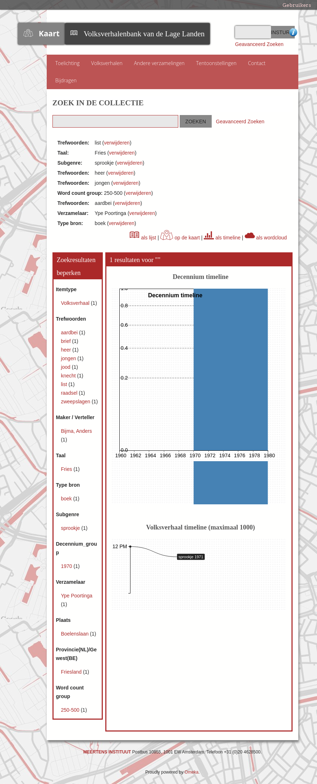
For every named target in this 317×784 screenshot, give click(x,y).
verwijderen (117, 143)
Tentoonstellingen (216, 63)
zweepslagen (76, 401)
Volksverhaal (76, 303)
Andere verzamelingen (159, 63)
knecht (69, 376)
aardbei (70, 332)
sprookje (71, 528)
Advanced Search (292, 32)
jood (66, 367)
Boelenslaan (75, 634)
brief (66, 341)
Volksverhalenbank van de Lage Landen (144, 33)
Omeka (192, 772)
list (64, 384)
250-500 (71, 710)
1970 (67, 566)
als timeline (222, 237)
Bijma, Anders (76, 431)
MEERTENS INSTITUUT (107, 752)
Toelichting (67, 63)
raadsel (70, 393)
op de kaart (180, 237)
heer (66, 350)
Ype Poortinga (76, 596)
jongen (69, 358)
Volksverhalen (107, 63)
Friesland (72, 672)
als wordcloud (266, 237)
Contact (257, 63)
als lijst (143, 237)
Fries (67, 469)
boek (67, 498)
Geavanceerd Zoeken (259, 44)
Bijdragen (66, 80)
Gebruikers (296, 5)
